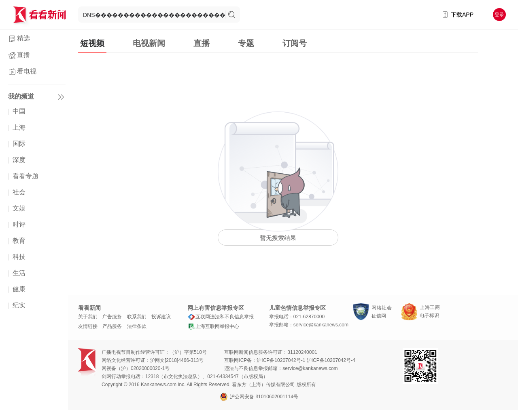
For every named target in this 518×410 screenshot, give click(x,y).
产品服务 (112, 326)
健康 (19, 289)
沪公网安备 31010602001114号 (259, 397)
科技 (19, 256)
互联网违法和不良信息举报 (220, 317)
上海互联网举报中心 (213, 326)
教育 (19, 240)
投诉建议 (161, 317)
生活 (19, 272)
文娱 (19, 208)
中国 (19, 111)
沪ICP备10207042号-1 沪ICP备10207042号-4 (306, 360)
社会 (19, 192)
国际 (19, 143)
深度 (19, 159)
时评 (19, 224)
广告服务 (112, 317)
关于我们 (88, 317)
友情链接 (88, 326)
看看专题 (25, 175)
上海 (19, 127)
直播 (23, 54)
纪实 (19, 305)
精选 (23, 38)
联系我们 (136, 317)
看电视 (26, 71)
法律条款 (136, 326)
